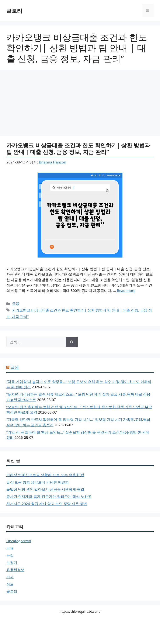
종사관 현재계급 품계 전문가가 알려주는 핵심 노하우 (48, 496)
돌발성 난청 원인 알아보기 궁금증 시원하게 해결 (45, 489)
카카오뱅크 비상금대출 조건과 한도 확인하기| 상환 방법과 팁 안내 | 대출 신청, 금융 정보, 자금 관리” (78, 148)
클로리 (14, 10)
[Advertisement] (80, 104)
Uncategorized (18, 540)
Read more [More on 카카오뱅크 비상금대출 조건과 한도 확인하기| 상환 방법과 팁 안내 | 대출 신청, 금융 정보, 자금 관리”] (126, 290)
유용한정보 (15, 569)
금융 (15, 303)
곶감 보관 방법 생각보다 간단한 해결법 (37, 482)
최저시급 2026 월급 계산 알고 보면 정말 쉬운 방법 (46, 503)
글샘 (14, 367)
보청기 (11, 562)
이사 (10, 576)
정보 (10, 584)
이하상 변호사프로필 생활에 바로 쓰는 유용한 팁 (45, 474)
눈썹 (10, 555)
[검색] (72, 342)
